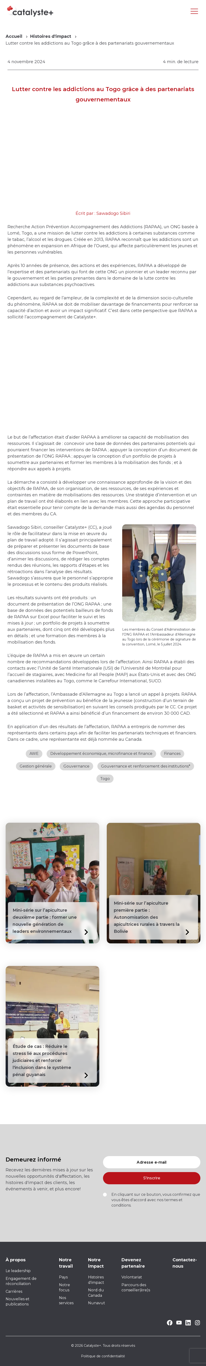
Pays (63, 1277)
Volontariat (131, 1277)
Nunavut (96, 1303)
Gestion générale (36, 766)
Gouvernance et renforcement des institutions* (145, 766)
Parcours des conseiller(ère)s (135, 1287)
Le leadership (18, 1271)
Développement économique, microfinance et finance (101, 753)
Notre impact (96, 1263)
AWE (34, 753)
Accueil (14, 36)
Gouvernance (76, 766)
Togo (105, 778)
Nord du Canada (96, 1292)
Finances (172, 753)
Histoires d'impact (50, 36)
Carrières (14, 1291)
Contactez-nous (185, 1263)
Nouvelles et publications (17, 1301)
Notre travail (66, 1263)
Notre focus (64, 1287)
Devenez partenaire (133, 1263)
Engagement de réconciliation (21, 1281)
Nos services (66, 1300)
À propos (16, 1259)
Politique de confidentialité (103, 1356)
